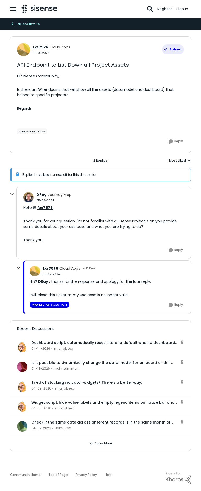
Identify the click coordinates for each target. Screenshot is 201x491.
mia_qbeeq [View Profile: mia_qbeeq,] (63, 348)
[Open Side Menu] (13, 9)
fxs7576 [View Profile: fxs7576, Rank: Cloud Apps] (40, 47)
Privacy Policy (86, 474)
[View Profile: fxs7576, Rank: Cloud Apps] (23, 49)
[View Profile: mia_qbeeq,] (22, 347)
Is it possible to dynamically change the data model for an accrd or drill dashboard (100, 362)
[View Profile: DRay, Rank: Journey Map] (28, 197)
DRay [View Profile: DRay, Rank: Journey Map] (41, 194)
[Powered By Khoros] (178, 478)
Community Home (25, 474)
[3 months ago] (40, 348)
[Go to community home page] (39, 9)
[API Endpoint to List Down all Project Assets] (45, 200)
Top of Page (58, 474)
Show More (100, 443)
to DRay (88, 268)
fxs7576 (45, 207)
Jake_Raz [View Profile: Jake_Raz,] (63, 428)
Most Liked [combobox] (180, 160)
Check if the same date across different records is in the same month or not (101, 422)
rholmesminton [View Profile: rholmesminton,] (66, 368)
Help (108, 474)
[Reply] (176, 141)
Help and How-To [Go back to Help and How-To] (25, 24)
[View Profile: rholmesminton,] (22, 367)
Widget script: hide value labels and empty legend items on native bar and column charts (103, 402)
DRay (43, 281)
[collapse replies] (12, 194)
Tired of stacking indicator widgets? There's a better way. (86, 382)
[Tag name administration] (32, 131)
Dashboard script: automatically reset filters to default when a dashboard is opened (103, 342)
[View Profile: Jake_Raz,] (22, 426)
